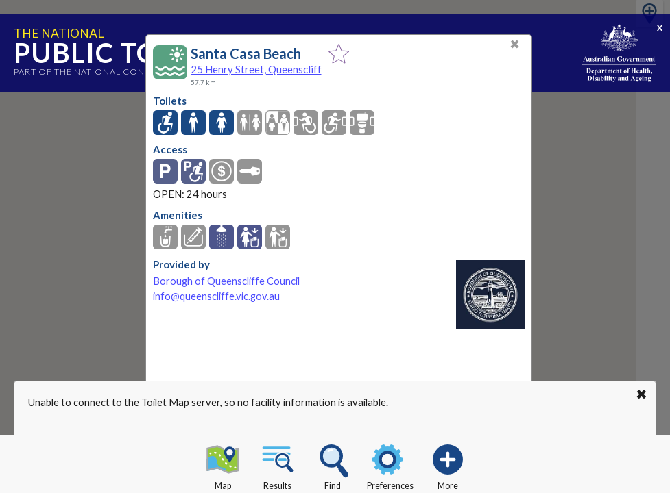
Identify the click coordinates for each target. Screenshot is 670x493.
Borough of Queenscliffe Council (226, 281)
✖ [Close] (515, 44)
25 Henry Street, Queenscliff (256, 69)
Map (222, 465)
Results (277, 465)
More (447, 465)
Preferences (390, 465)
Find (332, 465)
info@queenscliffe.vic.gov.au (216, 296)
